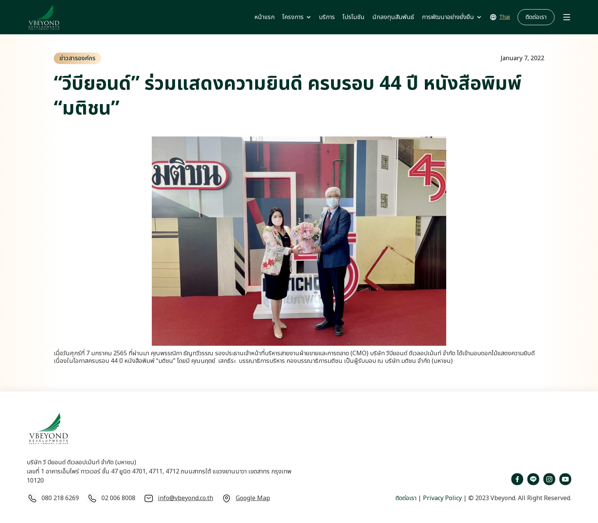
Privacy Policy (441, 498)
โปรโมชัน (353, 17)
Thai (504, 17)
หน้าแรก (264, 17)
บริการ (327, 17)
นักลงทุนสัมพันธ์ (393, 17)
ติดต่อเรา (405, 498)
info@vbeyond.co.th (185, 498)
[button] (296, 17)
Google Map (253, 498)
